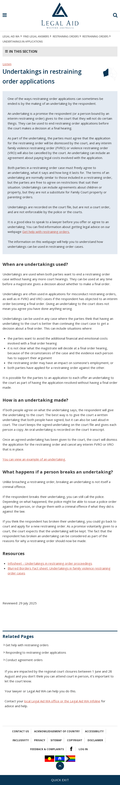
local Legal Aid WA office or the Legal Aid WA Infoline (62, 701)
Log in (83, 749)
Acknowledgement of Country (57, 731)
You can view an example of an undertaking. (34, 459)
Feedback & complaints (47, 749)
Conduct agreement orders (24, 660)
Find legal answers (36, 36)
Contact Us (20, 731)
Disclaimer (95, 740)
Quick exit (60, 780)
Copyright (74, 740)
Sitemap (56, 740)
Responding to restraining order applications (36, 652)
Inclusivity (21, 740)
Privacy (39, 740)
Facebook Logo (71, 749)
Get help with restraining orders (27, 645)
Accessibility (94, 731)
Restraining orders (95, 36)
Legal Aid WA (11, 36)
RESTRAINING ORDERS (66, 36)
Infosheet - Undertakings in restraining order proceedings (50, 563)
